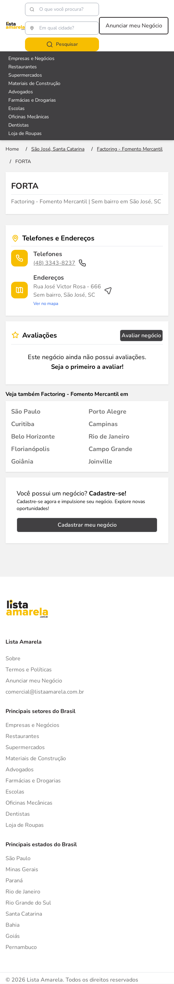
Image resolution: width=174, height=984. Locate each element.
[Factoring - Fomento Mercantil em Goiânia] (22, 461)
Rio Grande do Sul (28, 903)
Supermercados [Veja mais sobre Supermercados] (25, 75)
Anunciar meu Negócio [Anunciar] (34, 681)
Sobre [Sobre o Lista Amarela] (13, 658)
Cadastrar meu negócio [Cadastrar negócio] (87, 525)
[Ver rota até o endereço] (72, 294)
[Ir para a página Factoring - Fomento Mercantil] (130, 149)
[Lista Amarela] (15, 25)
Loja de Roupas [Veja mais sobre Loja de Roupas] (25, 133)
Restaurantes (22, 736)
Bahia (12, 925)
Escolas (15, 792)
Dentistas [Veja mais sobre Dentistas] (18, 125)
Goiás (13, 936)
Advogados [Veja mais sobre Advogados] (20, 91)
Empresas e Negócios (32, 725)
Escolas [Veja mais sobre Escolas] (16, 108)
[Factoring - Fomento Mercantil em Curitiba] (22, 424)
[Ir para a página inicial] (12, 149)
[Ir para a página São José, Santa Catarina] (57, 149)
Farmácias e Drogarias (33, 780)
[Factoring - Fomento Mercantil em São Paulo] (25, 411)
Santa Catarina (24, 914)
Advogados (20, 769)
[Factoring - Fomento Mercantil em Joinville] (100, 461)
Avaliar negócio (141, 335)
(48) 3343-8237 (59, 263)
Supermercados (25, 747)
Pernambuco (21, 947)
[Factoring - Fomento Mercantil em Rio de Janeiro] (109, 436)
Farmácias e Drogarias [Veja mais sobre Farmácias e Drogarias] (32, 100)
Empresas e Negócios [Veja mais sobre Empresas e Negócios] (31, 58)
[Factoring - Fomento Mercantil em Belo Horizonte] (33, 436)
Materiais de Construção (36, 758)
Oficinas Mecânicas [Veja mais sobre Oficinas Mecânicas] (28, 116)
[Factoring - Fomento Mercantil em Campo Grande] (110, 449)
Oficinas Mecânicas (29, 803)
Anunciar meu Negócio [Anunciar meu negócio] (134, 25)
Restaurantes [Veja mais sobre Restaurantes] (22, 66)
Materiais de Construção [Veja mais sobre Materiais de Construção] (34, 83)
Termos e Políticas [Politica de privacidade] (29, 669)
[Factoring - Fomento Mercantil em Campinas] (103, 424)
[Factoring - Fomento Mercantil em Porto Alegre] (107, 411)
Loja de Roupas (25, 825)
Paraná (14, 880)
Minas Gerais (22, 869)
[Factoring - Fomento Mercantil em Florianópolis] (30, 449)
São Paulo (18, 858)
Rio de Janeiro (23, 892)
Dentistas (18, 814)
